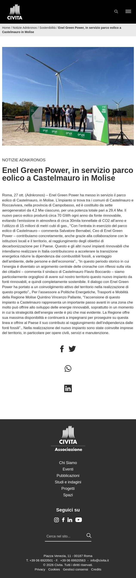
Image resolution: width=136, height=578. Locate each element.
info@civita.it (99, 560)
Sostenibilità (48, 27)
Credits (96, 569)
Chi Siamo (68, 463)
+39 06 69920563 (73, 560)
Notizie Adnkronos (25, 27)
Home (6, 27)
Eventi (68, 469)
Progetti (68, 488)
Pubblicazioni (68, 476)
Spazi (68, 495)
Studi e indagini (68, 482)
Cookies (54, 569)
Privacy (40, 569)
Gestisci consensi (75, 569)
